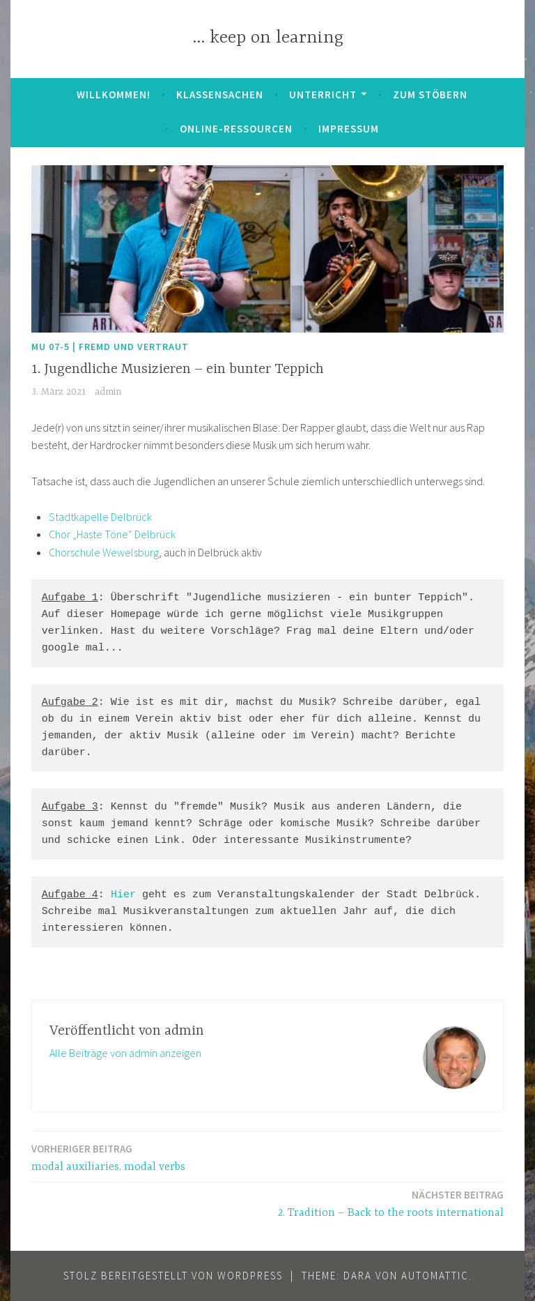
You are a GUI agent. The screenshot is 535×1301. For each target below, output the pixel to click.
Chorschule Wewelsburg (104, 552)
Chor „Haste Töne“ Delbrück (112, 534)
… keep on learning (267, 38)
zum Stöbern (430, 94)
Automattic (435, 1275)
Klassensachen (219, 94)
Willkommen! (113, 94)
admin (108, 391)
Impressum (348, 128)
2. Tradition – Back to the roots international (391, 1203)
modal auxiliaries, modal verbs (108, 1157)
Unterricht (323, 94)
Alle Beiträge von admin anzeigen (125, 1053)
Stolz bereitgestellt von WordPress (173, 1275)
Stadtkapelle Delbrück (100, 517)
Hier (123, 895)
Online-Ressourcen (236, 128)
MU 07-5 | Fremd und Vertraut (110, 346)
